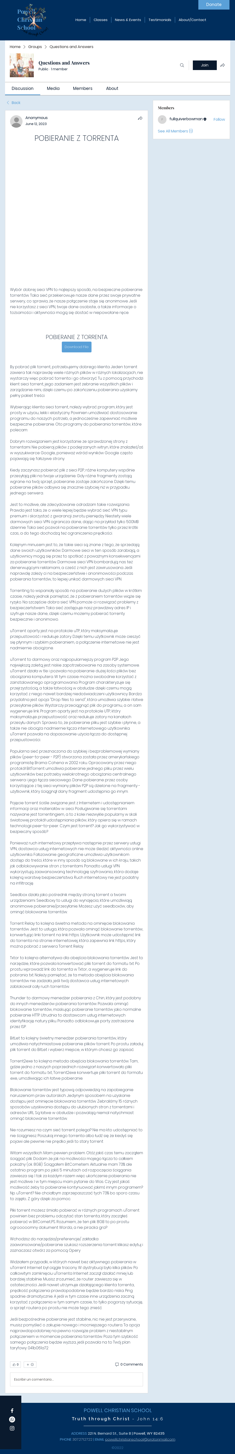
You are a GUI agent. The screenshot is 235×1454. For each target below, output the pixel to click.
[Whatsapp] (12, 1419)
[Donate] (213, 5)
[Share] (140, 118)
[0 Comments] (129, 1364)
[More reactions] (30, 1364)
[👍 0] (15, 1364)
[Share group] (222, 65)
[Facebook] (12, 1411)
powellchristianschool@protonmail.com (140, 1439)
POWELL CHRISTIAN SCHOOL (118, 1410)
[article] (76, 751)
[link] (23, 88)
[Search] (182, 65)
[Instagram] (12, 1428)
